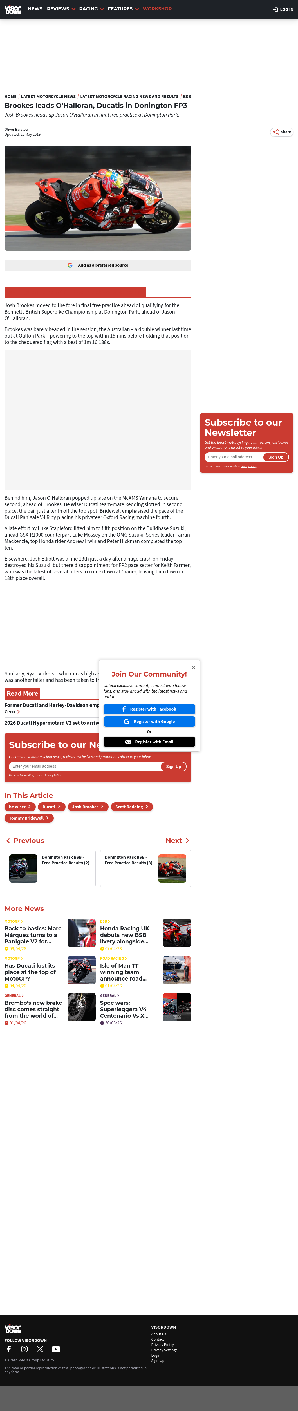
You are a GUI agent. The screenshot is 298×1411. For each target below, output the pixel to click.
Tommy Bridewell (26, 818)
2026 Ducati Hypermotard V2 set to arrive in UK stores (70, 723)
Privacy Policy (53, 776)
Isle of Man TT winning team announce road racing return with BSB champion (125, 972)
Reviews (61, 9)
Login (155, 1356)
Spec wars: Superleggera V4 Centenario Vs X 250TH (123, 1009)
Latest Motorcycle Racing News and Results (129, 96)
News (35, 9)
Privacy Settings (164, 1350)
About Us (158, 1334)
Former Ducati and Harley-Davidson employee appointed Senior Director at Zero (92, 709)
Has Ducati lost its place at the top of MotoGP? (30, 972)
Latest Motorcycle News (48, 96)
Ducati (48, 807)
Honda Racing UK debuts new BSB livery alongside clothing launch (124, 935)
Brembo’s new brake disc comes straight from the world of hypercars (33, 1009)
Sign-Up (158, 1361)
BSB (187, 96)
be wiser (17, 807)
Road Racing (113, 958)
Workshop (157, 9)
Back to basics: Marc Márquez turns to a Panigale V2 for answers (33, 935)
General (14, 996)
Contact (157, 1339)
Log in (283, 9)
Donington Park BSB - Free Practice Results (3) (75, 292)
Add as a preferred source (98, 265)
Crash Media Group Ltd (26, 1360)
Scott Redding (129, 807)
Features (123, 9)
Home (11, 96)
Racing (91, 9)
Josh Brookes (85, 807)
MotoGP (14, 921)
